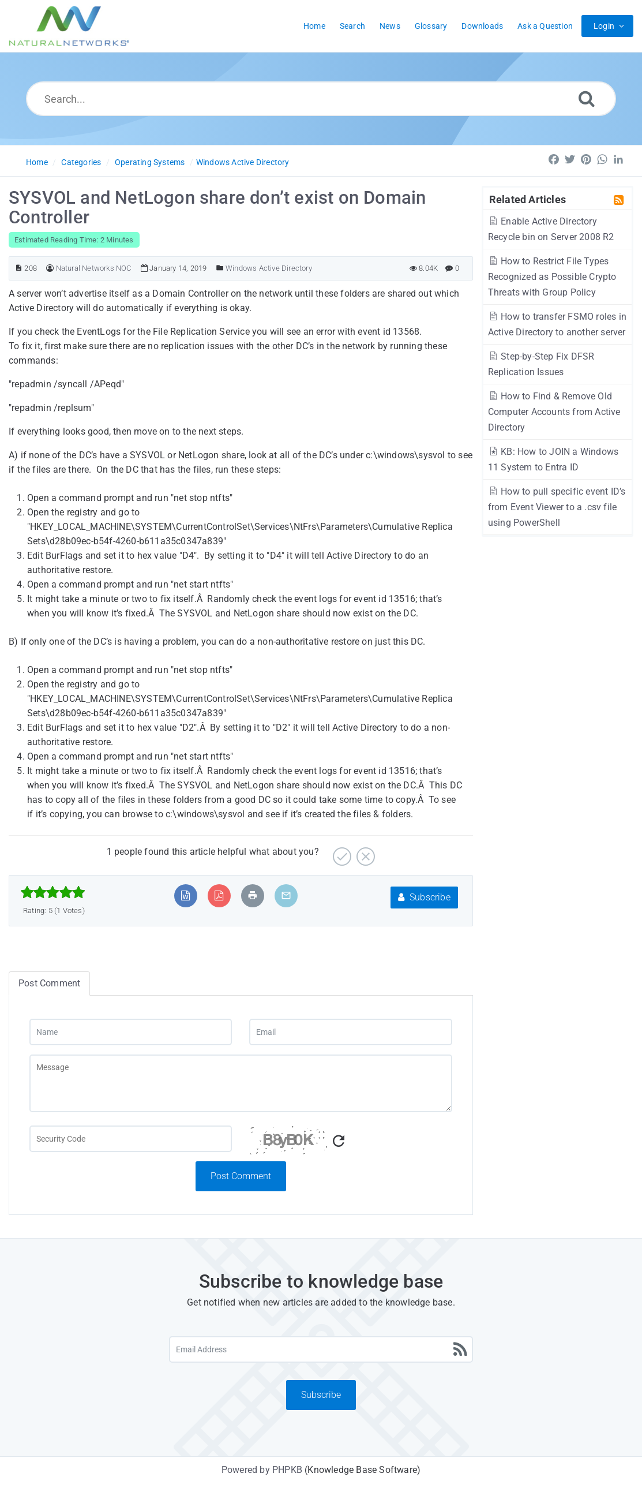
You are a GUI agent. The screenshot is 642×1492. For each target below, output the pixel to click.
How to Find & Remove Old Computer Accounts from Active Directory (554, 412)
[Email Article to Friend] (286, 895)
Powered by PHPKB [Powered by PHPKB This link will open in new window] (261, 1469)
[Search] (586, 98)
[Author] (50, 268)
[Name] (130, 1032)
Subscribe (424, 897)
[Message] (240, 1083)
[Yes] (340, 852)
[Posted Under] (220, 268)
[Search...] (321, 98)
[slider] (53, 892)
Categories (81, 162)
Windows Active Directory (243, 162)
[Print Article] (252, 895)
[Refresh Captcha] (338, 1141)
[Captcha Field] (130, 1138)
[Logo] (69, 26)
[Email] (350, 1032)
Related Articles (527, 199)
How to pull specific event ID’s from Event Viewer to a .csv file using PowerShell (557, 507)
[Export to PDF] (219, 895)
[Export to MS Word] (185, 895)
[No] (364, 852)
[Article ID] (18, 268)
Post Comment (241, 1176)
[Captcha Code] (350, 1143)
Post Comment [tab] (49, 983)
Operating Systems (150, 162)
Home (37, 162)
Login (604, 26)
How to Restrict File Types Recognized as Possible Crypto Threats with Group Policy (552, 277)
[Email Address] (321, 1349)
